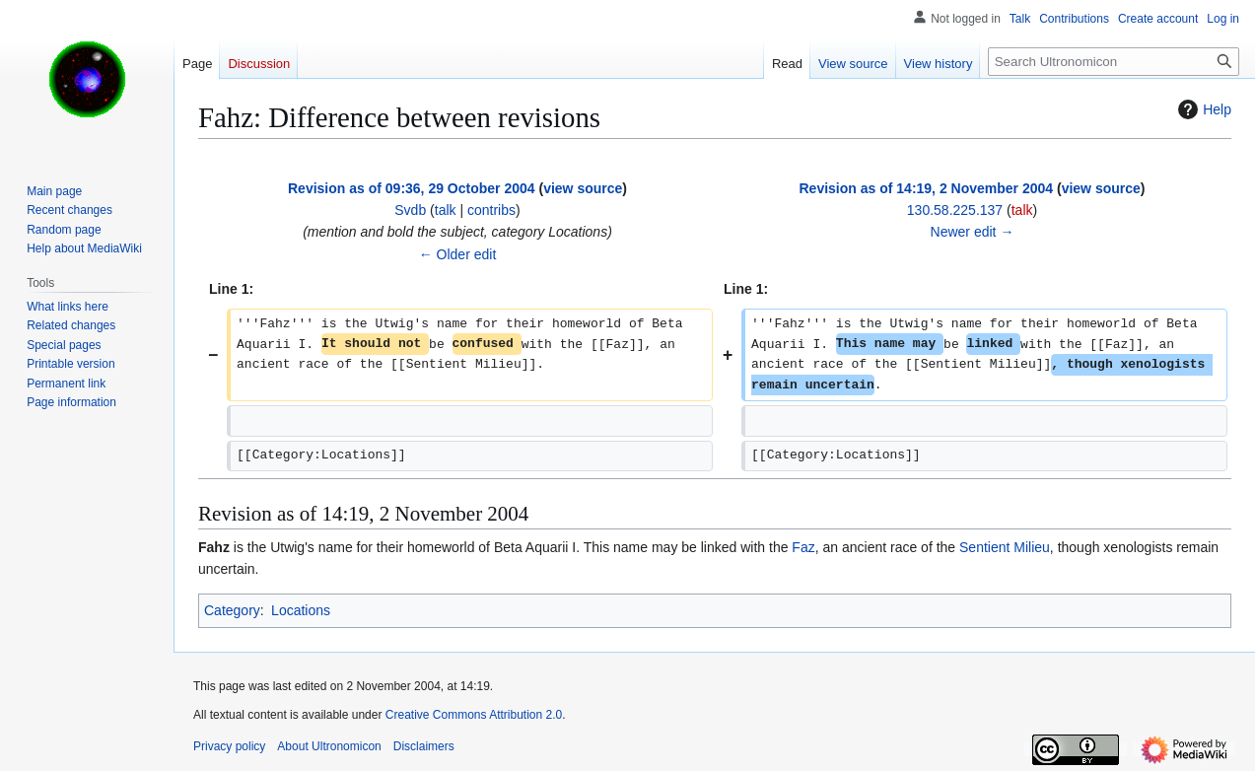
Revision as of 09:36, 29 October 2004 (411, 188)
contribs (491, 210)
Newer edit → (972, 232)
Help (1202, 109)
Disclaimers (423, 746)
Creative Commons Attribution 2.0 (473, 715)
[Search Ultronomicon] (1113, 61)
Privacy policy (229, 746)
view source (582, 188)
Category (232, 610)
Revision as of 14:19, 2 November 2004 (927, 188)
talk (445, 210)
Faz (803, 547)
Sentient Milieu (1004, 547)
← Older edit (458, 254)
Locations (300, 610)
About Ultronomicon (329, 746)
